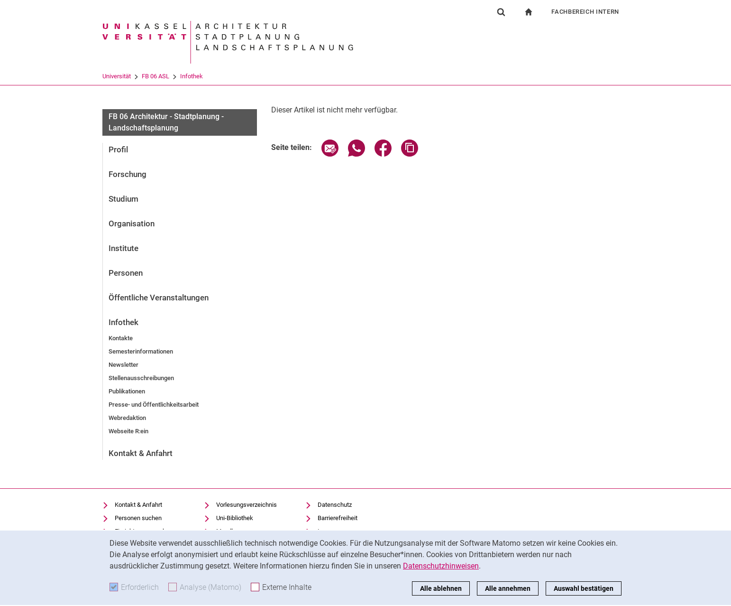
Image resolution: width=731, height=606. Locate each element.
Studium (123, 199)
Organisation (132, 223)
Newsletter (123, 364)
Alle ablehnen (441, 588)
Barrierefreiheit (337, 518)
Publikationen (127, 391)
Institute (123, 248)
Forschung (127, 174)
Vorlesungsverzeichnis (246, 504)
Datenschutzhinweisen (441, 565)
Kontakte (121, 338)
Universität (116, 76)
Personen (126, 273)
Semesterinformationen (141, 351)
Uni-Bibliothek (234, 518)
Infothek (191, 76)
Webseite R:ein (128, 431)
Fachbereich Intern (585, 11)
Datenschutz (335, 504)
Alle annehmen (507, 588)
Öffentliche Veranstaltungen (159, 297)
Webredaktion (127, 417)
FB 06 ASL (155, 76)
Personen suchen (138, 518)
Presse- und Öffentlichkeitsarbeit (154, 404)
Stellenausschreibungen (141, 378)
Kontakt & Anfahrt (141, 453)
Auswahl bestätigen (583, 588)
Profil (118, 149)
